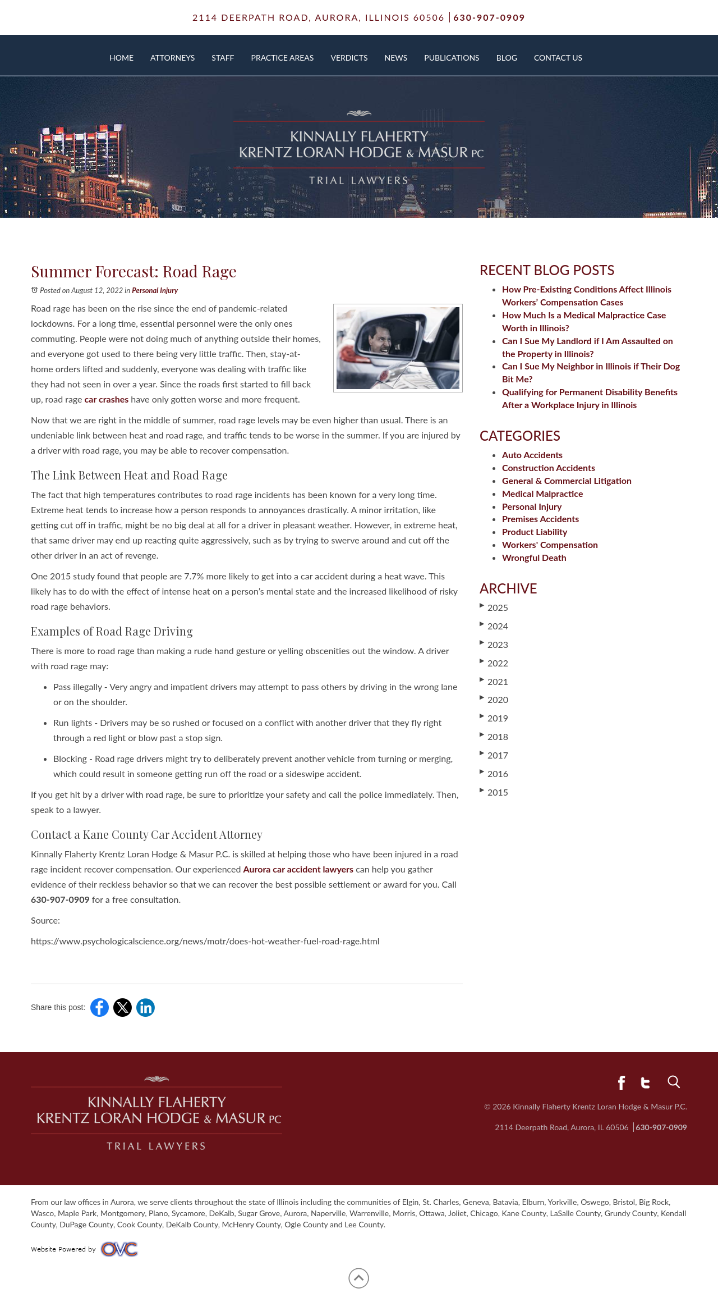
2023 (494, 644)
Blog (506, 57)
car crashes (107, 399)
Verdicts (348, 57)
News (396, 57)
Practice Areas (282, 57)
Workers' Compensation (550, 544)
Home (121, 57)
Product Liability (534, 531)
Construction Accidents (548, 467)
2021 (494, 681)
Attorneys (172, 57)
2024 (494, 625)
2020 (494, 699)
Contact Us (558, 57)
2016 (494, 773)
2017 (494, 754)
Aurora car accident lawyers (298, 869)
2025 (494, 607)
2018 (494, 736)
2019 (494, 717)
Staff (222, 57)
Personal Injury (155, 290)
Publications (451, 57)
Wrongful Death (534, 557)
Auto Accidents (532, 454)
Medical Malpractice (542, 493)
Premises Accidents (540, 518)
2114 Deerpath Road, (318, 17)
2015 (494, 791)
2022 (494, 662)
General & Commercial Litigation (567, 480)
